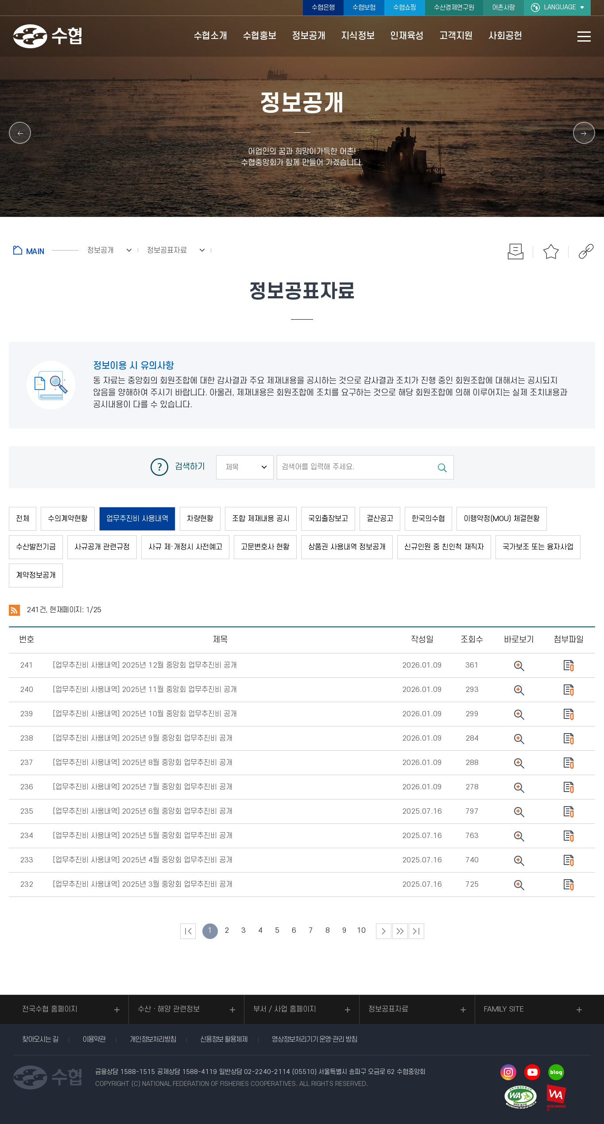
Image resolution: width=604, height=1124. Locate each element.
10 (361, 931)
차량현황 (200, 519)
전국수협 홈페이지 (49, 1009)
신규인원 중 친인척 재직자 (444, 547)
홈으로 (45, 250)
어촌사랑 (503, 8)
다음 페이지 (383, 931)
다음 (400, 931)
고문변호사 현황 (265, 547)
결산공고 (380, 519)
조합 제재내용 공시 (261, 519)
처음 (188, 931)
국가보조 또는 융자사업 (538, 547)
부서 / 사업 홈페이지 (284, 1009)
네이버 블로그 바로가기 (556, 1072)
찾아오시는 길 (40, 1039)
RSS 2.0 (14, 610)
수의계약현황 (68, 519)
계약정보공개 (36, 575)
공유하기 (586, 251)
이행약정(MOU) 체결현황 (502, 519)
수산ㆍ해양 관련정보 (169, 1009)
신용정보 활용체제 (224, 1039)
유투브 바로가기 (532, 1072)
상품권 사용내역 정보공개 (347, 547)
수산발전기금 (36, 547)
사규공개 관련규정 (102, 547)
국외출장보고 (328, 519)
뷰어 (519, 666)
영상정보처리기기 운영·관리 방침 (314, 1039)
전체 (22, 519)
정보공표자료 (388, 1009)
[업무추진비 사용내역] (145, 665)
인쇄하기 (515, 251)
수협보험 (364, 8)
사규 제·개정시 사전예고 (185, 547)
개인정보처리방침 (153, 1039)
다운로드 (568, 666)
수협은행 (323, 8)
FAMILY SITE (504, 1009)
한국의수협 (428, 519)
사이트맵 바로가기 (584, 36)
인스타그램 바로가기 (508, 1072)
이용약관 (93, 1039)
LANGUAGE (560, 7)
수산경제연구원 (454, 8)
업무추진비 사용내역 (137, 519)
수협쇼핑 (404, 8)
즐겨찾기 (551, 251)
